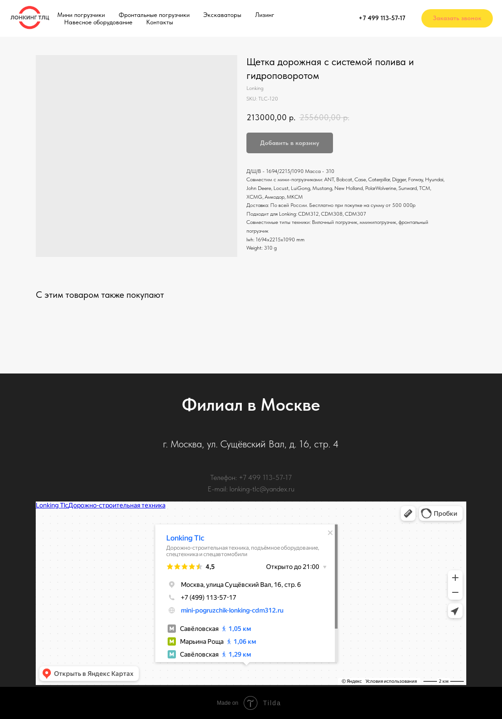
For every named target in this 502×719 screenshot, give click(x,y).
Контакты (159, 22)
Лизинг (264, 14)
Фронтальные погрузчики (154, 14)
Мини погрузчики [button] (81, 14)
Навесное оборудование (98, 22)
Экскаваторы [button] (222, 14)
